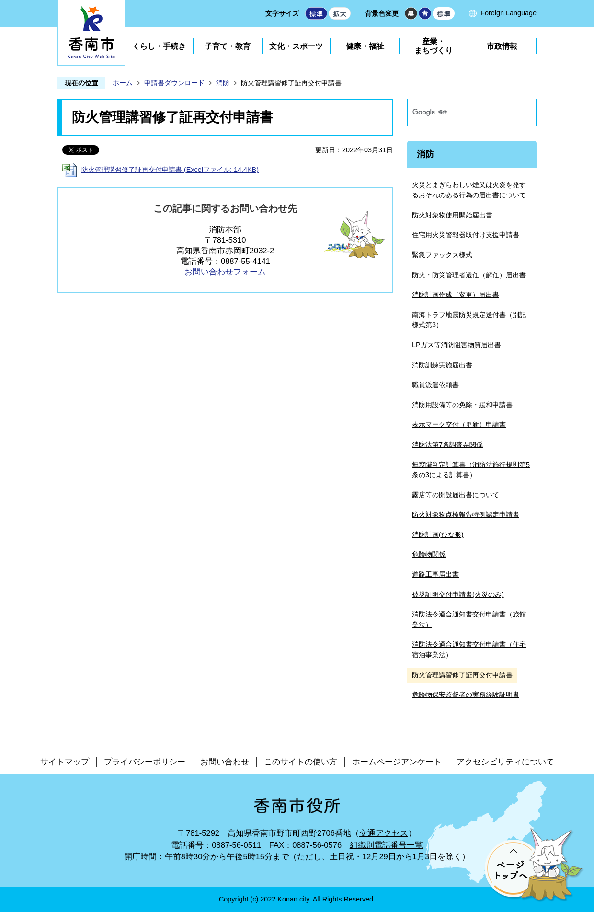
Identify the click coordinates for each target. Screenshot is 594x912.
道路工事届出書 (435, 574)
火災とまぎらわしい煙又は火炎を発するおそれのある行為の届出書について (469, 190)
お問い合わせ (224, 761)
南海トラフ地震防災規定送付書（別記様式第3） (469, 320)
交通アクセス (383, 833)
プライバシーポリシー (144, 761)
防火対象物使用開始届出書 (452, 215)
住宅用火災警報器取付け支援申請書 (465, 235)
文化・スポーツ (296, 46)
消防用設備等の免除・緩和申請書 (462, 405)
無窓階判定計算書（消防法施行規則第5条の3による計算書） (471, 470)
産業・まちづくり (433, 46)
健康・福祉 (365, 46)
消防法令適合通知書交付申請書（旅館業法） (469, 619)
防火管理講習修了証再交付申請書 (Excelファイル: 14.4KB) (170, 169)
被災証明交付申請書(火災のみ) (458, 594)
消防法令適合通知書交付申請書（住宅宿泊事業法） (469, 649)
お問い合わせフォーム (225, 271)
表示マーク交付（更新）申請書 (459, 424)
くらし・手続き (159, 46)
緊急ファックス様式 (442, 255)
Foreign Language (508, 13)
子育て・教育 (228, 46)
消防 (222, 83)
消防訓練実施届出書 (442, 365)
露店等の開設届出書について (455, 495)
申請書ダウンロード (174, 83)
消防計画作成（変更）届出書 (455, 294)
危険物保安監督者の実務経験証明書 (465, 694)
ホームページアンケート (397, 761)
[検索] (461, 112)
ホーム (123, 83)
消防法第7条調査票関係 (447, 444)
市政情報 (502, 46)
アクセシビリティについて (505, 761)
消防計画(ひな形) (438, 534)
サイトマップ (64, 761)
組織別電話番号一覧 (386, 845)
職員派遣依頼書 (435, 384)
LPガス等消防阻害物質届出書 (456, 345)
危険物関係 (429, 554)
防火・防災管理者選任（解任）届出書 (469, 275)
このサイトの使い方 (300, 761)
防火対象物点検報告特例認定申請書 (465, 514)
